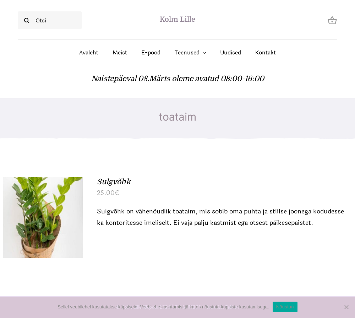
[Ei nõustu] (346, 307)
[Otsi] (50, 20)
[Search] (27, 20)
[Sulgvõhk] (43, 183)
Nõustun (285, 306)
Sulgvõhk (114, 181)
